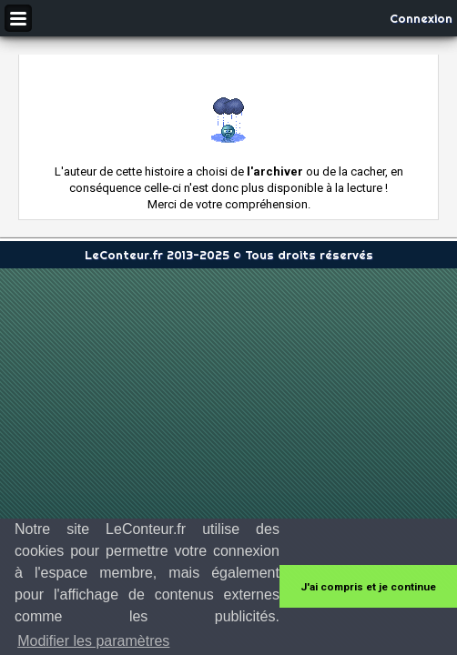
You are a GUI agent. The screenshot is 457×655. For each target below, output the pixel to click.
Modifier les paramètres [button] (93, 641)
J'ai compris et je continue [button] (368, 586)
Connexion (421, 18)
